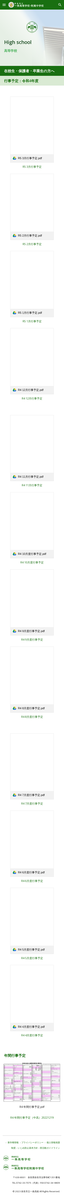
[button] (4, 4)
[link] (32, 130)
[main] (32, 45)
